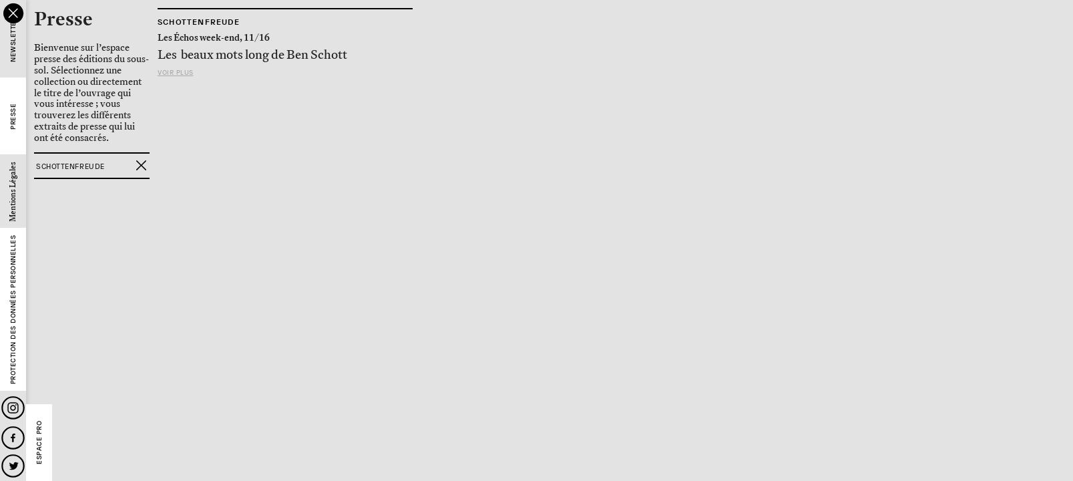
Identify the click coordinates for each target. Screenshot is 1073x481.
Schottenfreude (199, 22)
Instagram (13, 408)
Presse (13, 117)
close (13, 13)
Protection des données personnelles (13, 310)
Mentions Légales (13, 192)
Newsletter (13, 39)
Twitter (13, 466)
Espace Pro (39, 442)
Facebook (13, 438)
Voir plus (176, 72)
